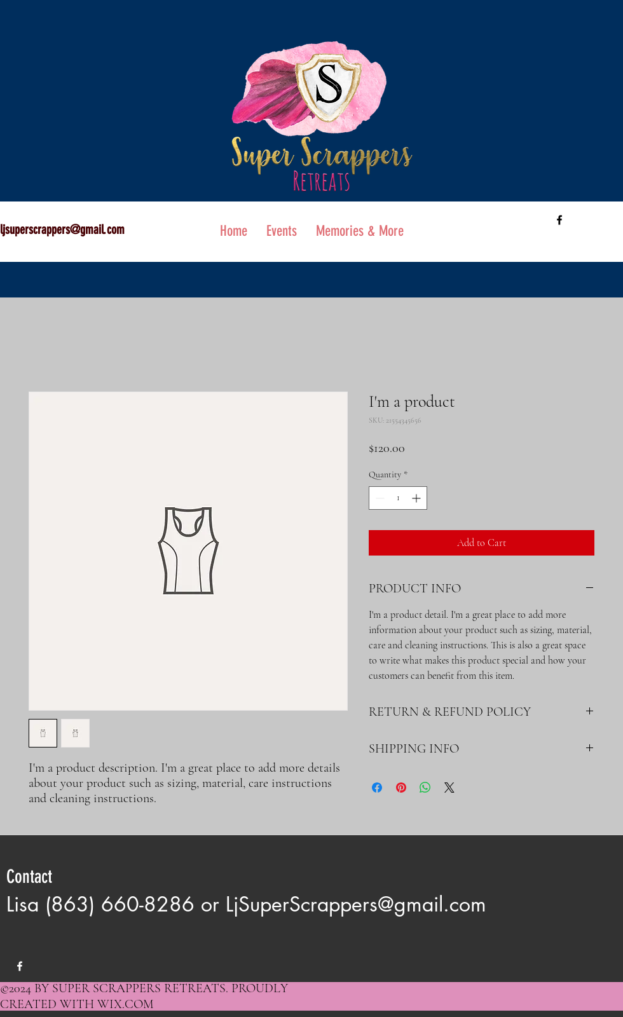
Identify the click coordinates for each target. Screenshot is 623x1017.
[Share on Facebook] (377, 787)
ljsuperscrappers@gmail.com (62, 229)
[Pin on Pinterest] (401, 787)
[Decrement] (379, 498)
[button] (359, 230)
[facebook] (559, 220)
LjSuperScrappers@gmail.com (356, 904)
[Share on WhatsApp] (425, 787)
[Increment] (417, 498)
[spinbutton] (398, 498)
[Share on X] (449, 787)
